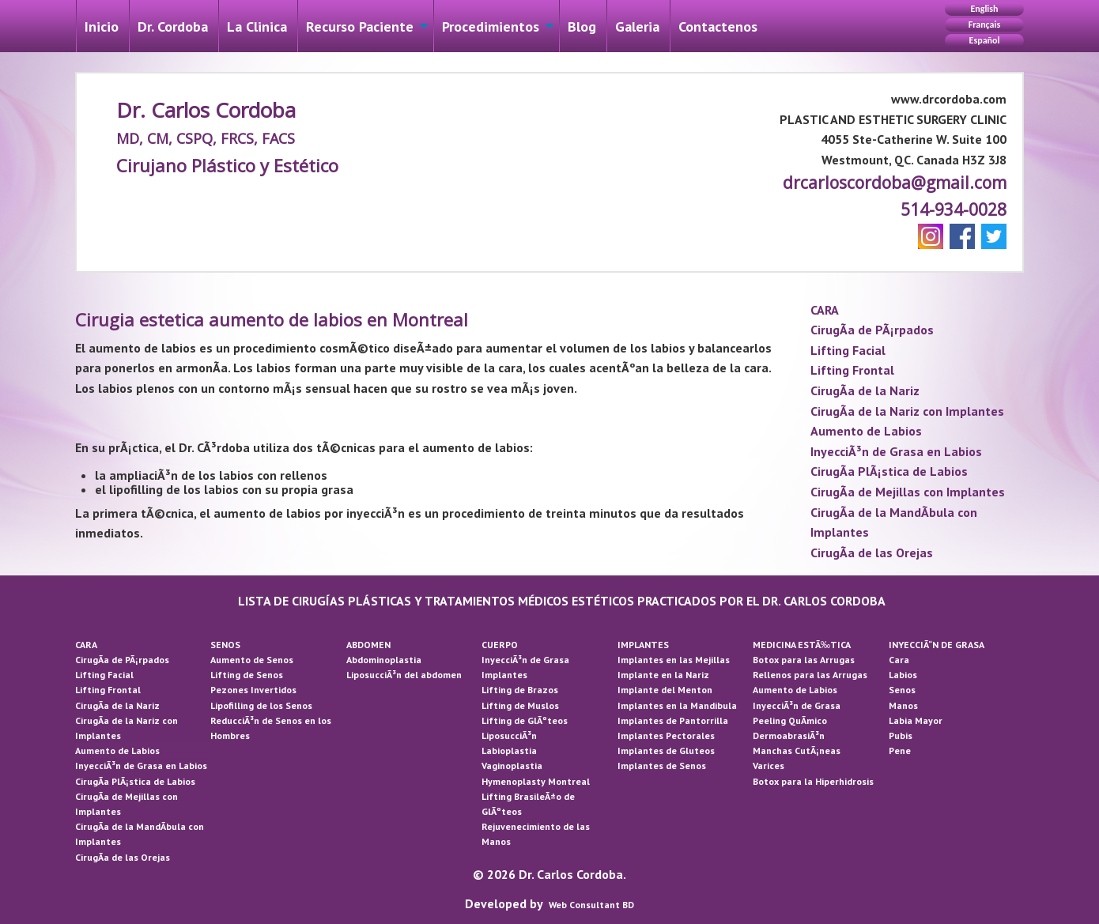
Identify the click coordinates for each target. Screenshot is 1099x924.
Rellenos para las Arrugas (810, 675)
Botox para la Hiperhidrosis (813, 781)
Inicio (102, 26)
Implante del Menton (664, 690)
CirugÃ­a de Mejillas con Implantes (907, 492)
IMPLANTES (643, 645)
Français (984, 24)
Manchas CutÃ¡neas (796, 750)
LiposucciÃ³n (509, 735)
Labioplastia (509, 750)
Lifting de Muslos (520, 705)
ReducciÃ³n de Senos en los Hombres (270, 728)
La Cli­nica (257, 26)
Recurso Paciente (360, 26)
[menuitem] (101, 26)
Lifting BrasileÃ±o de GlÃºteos (528, 803)
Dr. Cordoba (173, 26)
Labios (903, 675)
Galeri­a (637, 26)
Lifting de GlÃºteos (525, 720)
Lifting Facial (848, 350)
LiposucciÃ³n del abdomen (404, 675)
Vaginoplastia (512, 765)
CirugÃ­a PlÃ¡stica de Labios (889, 471)
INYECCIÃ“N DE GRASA (936, 645)
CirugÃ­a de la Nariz (865, 390)
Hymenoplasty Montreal (536, 781)
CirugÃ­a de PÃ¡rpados (872, 330)
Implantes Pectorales (666, 735)
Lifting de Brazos (520, 690)
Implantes (504, 675)
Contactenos (717, 26)
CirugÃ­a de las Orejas (871, 552)
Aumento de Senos (251, 660)
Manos (903, 705)
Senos (902, 690)
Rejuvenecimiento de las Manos (536, 833)
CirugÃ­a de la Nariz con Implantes (907, 411)
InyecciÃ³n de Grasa (525, 660)
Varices (768, 765)
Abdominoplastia (383, 660)
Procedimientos (490, 26)
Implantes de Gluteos (666, 750)
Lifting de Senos (246, 675)
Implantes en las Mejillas (673, 660)
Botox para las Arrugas (804, 660)
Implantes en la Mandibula (677, 705)
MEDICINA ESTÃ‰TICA (802, 645)
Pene (900, 750)
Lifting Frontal (852, 370)
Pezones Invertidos (253, 690)
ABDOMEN (368, 645)
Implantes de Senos (661, 765)
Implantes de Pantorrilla (672, 720)
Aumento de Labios (866, 431)
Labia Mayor (915, 720)
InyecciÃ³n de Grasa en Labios (896, 451)
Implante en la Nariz (663, 675)
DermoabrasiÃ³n (789, 735)
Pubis (900, 735)
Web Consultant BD (591, 905)
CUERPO (500, 645)
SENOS (225, 645)
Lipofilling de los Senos (261, 705)
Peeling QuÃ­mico (790, 720)
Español (984, 40)
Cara (899, 660)
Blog (582, 26)
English (984, 8)
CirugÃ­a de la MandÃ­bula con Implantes (893, 522)
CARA (824, 310)
